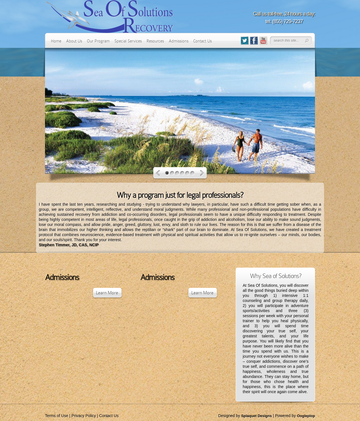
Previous (158, 173)
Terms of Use (56, 415)
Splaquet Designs (256, 416)
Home (56, 41)
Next (202, 173)
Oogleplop (306, 416)
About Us (74, 41)
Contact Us (202, 41)
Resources (155, 41)
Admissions (178, 41)
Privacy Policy (83, 415)
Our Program (98, 41)
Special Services (128, 41)
